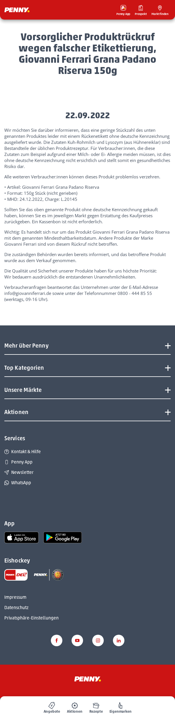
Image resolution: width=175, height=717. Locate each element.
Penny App (18, 462)
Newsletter (19, 472)
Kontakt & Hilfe (22, 451)
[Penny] (87, 679)
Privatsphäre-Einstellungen (31, 618)
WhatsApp (17, 482)
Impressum (15, 597)
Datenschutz (16, 607)
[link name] (21, 537)
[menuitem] (52, 706)
